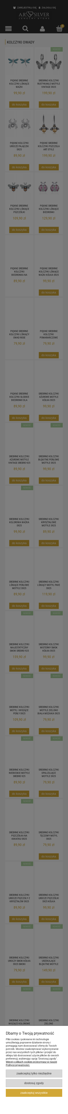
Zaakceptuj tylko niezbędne (34, 1073)
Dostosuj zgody (34, 1083)
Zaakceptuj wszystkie (34, 1092)
